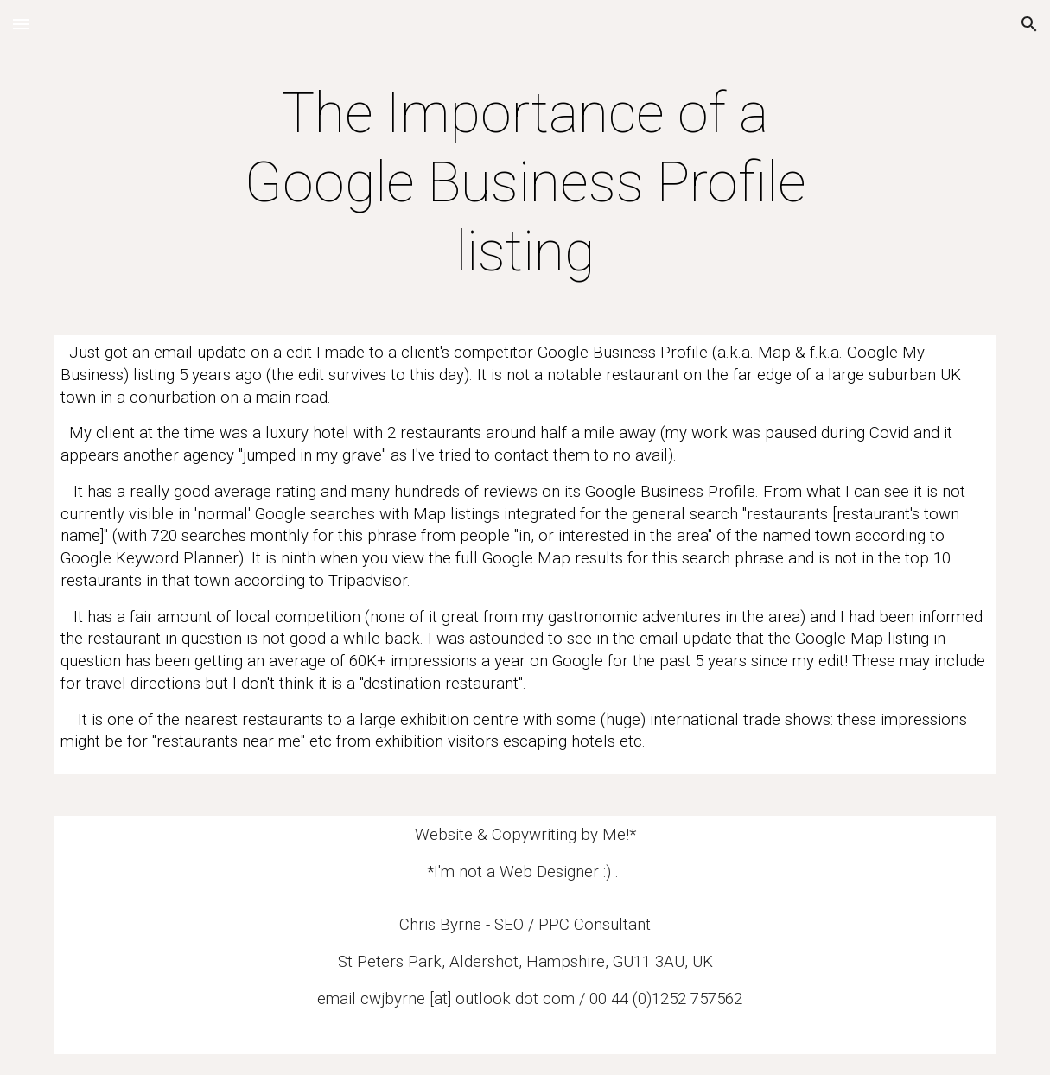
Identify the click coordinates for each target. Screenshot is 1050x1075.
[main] (524, 183)
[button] (20, 24)
